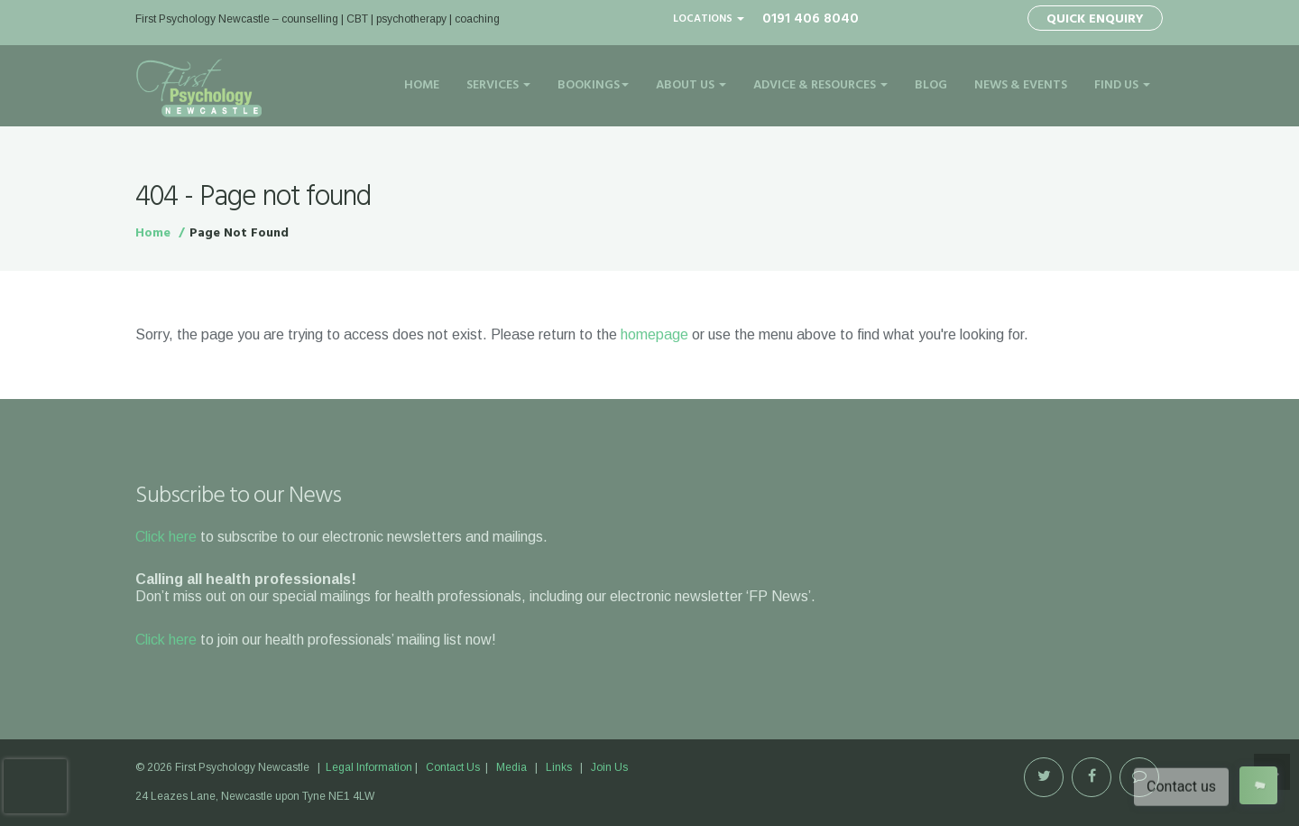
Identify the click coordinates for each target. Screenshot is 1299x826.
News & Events (1020, 85)
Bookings (593, 85)
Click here (166, 536)
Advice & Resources (820, 85)
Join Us (609, 767)
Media (511, 767)
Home (421, 85)
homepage (654, 334)
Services (498, 85)
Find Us (1122, 85)
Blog (931, 85)
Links (559, 767)
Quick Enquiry (1095, 19)
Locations (708, 19)
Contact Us (453, 767)
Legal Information (369, 767)
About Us (691, 85)
